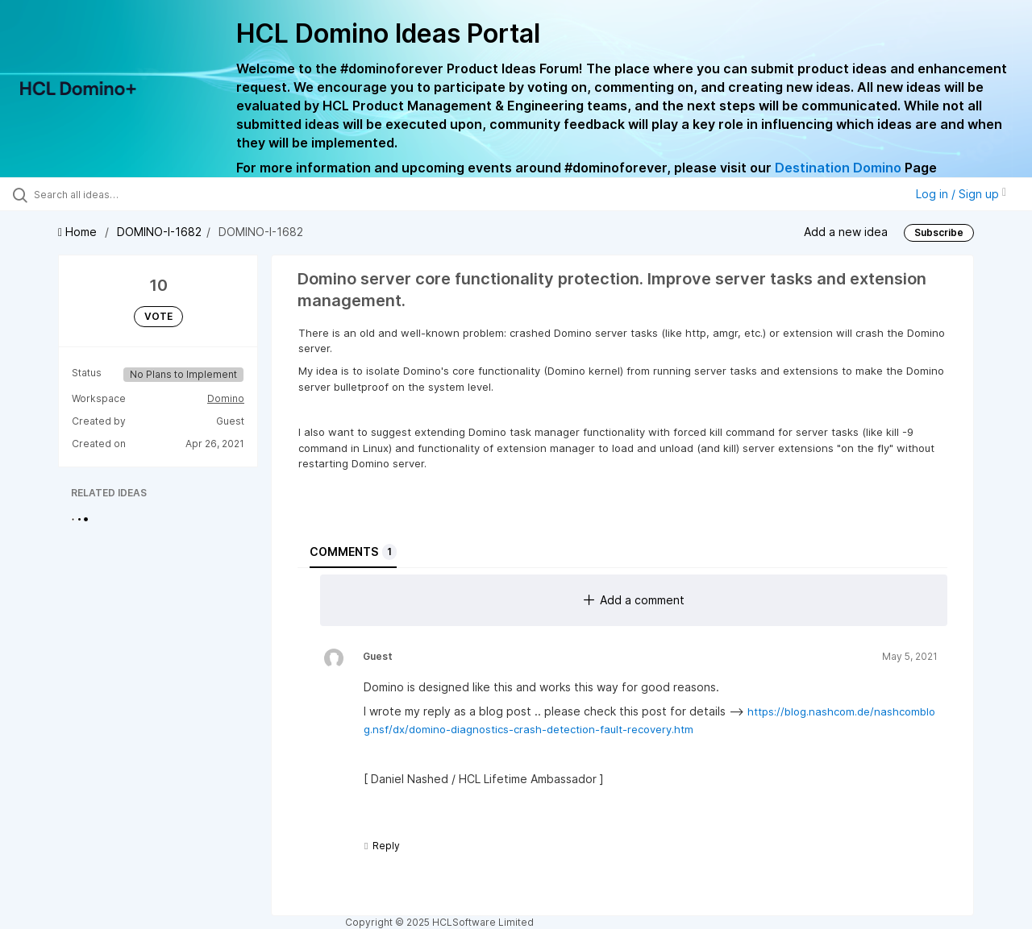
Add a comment (634, 600)
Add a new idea (846, 231)
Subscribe (938, 232)
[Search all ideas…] (123, 194)
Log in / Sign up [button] (961, 194)
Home (79, 231)
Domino (225, 398)
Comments (353, 552)
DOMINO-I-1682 (159, 231)
